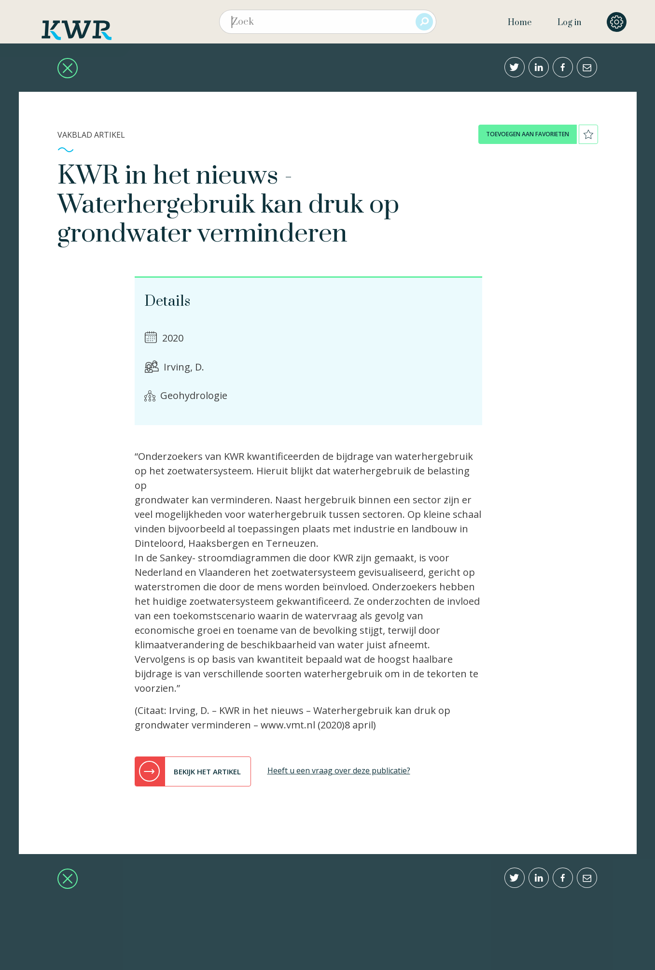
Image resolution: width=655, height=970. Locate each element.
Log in (569, 22)
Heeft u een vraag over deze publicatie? (338, 770)
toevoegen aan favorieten (527, 134)
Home (519, 22)
